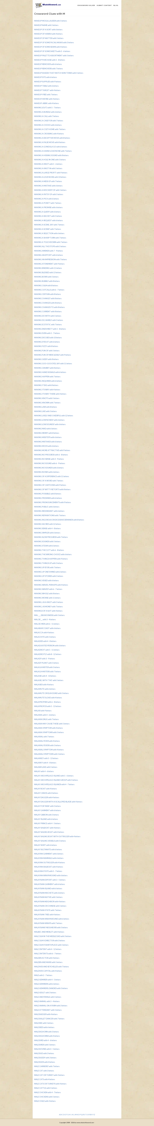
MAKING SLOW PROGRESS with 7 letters (51, 537)
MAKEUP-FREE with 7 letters (46, 94)
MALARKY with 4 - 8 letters (45, 763)
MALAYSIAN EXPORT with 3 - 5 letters (49, 880)
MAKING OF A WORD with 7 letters (48, 481)
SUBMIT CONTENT (104, 5)
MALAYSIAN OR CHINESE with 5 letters (50, 906)
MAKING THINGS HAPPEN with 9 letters (51, 559)
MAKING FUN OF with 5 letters (46, 350)
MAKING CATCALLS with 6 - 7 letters (49, 290)
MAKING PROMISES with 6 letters (48, 498)
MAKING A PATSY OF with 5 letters (48, 194)
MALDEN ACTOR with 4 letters (46, 958)
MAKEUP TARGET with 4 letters (47, 90)
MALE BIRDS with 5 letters (44, 1045)
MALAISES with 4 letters (44, 684)
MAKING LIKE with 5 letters (45, 411)
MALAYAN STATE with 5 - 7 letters (48, 871)
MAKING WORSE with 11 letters (47, 598)
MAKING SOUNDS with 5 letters (47, 541)
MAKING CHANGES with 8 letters (48, 303)
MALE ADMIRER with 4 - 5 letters (47, 980)
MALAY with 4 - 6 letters (44, 771)
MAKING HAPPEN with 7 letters (47, 376)
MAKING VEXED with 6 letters (46, 580)
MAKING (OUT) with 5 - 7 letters (47, 107)
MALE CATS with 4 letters (44, 1079)
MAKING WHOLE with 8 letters (47, 593)
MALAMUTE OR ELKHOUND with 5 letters (51, 693)
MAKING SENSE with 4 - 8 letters (47, 528)
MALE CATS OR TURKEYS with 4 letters (50, 1084)
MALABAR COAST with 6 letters (47, 628)
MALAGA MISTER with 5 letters (47, 667)
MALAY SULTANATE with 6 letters (48, 849)
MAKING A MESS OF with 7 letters (48, 181)
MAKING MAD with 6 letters (45, 428)
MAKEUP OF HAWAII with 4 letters (48, 34)
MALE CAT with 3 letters (44, 1071)
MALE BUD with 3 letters (44, 1053)
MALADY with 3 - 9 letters (44, 658)
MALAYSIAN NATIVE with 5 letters (48, 897)
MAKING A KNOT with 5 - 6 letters (48, 164)
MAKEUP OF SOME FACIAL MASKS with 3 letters (54, 42)
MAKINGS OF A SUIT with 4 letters (48, 611)
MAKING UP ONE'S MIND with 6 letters (50, 572)
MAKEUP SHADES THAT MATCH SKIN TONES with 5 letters (58, 73)
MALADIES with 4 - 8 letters (45, 641)
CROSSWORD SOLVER (86, 5)
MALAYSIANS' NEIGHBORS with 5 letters (51, 927)
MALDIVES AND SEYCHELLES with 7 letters (51, 966)
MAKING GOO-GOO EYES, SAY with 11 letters (53, 363)
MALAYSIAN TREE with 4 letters (47, 914)
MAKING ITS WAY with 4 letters (47, 389)
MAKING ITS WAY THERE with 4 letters (50, 394)
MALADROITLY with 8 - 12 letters (47, 654)
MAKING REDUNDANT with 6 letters (49, 511)
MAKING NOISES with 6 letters (46, 472)
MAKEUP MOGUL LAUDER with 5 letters (50, 21)
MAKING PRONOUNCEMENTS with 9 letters (52, 502)
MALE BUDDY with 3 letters (45, 1058)
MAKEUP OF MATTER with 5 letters (48, 38)
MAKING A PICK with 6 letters (46, 199)
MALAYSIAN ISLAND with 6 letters (48, 888)
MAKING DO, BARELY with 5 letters (48, 320)
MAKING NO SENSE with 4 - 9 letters (49, 459)
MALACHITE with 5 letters (45, 637)
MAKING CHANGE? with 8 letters (47, 298)
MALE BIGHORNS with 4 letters (47, 1036)
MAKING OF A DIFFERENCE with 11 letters (51, 476)
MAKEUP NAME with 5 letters (46, 25)
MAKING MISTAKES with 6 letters (48, 442)
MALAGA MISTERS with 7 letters (47, 671)
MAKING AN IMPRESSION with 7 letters (50, 259)
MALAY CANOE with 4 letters (46, 793)
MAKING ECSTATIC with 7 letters (48, 324)
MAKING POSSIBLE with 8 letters (47, 494)
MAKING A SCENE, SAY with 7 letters (49, 225)
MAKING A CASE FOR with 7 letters (48, 120)
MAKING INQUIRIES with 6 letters (48, 381)
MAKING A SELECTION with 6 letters (49, 233)
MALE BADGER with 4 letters (46, 1014)
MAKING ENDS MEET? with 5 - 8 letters (50, 329)
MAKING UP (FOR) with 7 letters (47, 567)
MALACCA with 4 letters (44, 632)
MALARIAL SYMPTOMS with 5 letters (49, 754)
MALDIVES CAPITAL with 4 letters (48, 971)
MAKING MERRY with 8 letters (46, 433)
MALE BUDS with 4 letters (44, 1062)
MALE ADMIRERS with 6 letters (46, 984)
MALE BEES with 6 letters (44, 1027)
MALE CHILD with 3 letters (45, 1101)
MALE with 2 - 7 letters (43, 975)
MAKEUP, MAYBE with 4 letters (46, 99)
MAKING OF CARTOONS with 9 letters (50, 485)
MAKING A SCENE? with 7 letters (47, 229)
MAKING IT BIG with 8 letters (46, 385)
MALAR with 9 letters (42, 711)
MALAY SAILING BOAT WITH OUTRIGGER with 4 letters (57, 836)
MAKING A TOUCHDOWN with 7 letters (50, 242)
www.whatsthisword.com (85, 1122)
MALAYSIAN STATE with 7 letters (47, 910)
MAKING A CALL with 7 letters (46, 116)
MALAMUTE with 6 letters (44, 689)
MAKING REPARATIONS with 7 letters (50, 515)
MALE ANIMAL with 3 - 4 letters (47, 1001)
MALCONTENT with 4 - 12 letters (47, 949)
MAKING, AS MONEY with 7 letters (48, 606)
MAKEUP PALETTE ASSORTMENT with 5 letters (54, 55)
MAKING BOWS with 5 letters (46, 277)
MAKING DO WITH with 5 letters (47, 316)
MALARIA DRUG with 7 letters (46, 719)
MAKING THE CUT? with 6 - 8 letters (49, 550)
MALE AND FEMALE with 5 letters (47, 997)
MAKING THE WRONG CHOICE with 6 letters (53, 554)
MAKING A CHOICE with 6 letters (48, 125)
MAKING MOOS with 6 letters (46, 446)
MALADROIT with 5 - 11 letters (46, 650)
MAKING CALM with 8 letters (46, 285)
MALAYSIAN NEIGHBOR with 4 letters (49, 901)
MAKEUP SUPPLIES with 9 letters (47, 81)
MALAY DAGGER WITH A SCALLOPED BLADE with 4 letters (58, 802)
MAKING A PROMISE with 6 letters (48, 207)
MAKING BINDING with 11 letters (48, 268)
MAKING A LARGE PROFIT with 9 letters (50, 173)
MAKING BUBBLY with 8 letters (47, 281)
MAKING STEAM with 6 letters (46, 546)
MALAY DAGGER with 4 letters (46, 797)
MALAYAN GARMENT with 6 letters (48, 854)
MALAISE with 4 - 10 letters (45, 676)
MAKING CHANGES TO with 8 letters (49, 307)
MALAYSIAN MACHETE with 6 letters (49, 893)
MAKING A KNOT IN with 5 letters (48, 168)
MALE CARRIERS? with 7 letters (47, 1066)
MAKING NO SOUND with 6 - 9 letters (49, 463)
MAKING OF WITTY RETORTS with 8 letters (52, 489)
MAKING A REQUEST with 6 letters (48, 220)
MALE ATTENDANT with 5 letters (48, 1010)
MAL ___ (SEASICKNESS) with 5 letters (49, 615)
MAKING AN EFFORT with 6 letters (48, 255)
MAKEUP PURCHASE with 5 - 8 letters (49, 60)
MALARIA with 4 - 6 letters (45, 715)
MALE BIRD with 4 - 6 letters (45, 1040)
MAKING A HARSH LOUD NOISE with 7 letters (53, 151)
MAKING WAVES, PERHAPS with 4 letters (51, 585)
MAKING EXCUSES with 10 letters (48, 337)
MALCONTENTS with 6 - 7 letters (47, 953)
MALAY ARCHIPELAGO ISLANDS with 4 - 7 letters (54, 784)
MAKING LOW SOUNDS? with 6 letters (50, 424)
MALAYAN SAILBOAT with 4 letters (48, 867)
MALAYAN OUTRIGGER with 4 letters (49, 862)
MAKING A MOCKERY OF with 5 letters (50, 190)
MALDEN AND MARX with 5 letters (48, 962)
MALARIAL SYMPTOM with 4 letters (49, 750)
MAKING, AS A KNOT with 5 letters (48, 602)
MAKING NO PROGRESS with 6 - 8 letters (51, 455)
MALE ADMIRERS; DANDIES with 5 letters (51, 988)
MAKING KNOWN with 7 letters (47, 403)
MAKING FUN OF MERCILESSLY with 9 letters (52, 355)
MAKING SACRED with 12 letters (47, 524)
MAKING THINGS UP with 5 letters (48, 563)
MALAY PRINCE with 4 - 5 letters (47, 823)
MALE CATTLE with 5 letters (45, 1088)
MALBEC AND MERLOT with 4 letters (49, 932)
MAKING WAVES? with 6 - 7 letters (48, 589)
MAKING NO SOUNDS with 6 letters (49, 468)
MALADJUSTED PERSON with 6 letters (50, 645)
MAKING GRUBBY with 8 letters (47, 368)
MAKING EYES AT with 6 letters (47, 342)
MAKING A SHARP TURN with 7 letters (50, 238)
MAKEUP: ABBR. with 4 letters (46, 103)
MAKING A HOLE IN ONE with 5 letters (50, 159)
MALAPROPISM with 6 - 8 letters (47, 702)
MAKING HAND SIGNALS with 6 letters (50, 372)
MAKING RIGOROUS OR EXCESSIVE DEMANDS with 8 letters (59, 520)
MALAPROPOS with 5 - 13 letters (47, 706)
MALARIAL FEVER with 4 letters (47, 741)
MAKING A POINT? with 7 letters (47, 203)
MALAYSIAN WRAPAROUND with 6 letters (51, 919)
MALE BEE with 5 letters (43, 1023)
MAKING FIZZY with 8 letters (46, 346)
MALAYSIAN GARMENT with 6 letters (49, 884)
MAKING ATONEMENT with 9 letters (49, 264)
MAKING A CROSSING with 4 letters (49, 134)
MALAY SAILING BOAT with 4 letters (49, 832)
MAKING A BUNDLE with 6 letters (48, 112)
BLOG (115, 5)
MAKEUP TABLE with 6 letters (46, 86)
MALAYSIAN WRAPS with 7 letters (48, 923)
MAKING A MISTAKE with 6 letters (48, 186)
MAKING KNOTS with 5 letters (46, 398)
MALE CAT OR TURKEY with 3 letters (49, 1075)
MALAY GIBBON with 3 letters (46, 815)
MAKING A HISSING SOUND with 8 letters (51, 155)
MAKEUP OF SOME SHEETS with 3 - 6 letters (52, 51)
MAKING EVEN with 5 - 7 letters (47, 333)
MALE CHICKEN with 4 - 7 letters (47, 1092)
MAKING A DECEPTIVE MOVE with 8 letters (52, 138)
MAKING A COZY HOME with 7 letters (49, 129)
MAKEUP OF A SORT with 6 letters (48, 29)
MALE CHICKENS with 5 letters (46, 1097)
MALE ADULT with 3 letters (45, 992)
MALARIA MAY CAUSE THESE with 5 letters (52, 724)
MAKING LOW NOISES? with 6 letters (49, 420)
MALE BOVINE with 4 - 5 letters (46, 1049)
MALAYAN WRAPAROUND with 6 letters (50, 875)
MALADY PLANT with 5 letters (46, 663)
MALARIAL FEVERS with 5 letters (47, 745)
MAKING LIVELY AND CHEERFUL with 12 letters (53, 415)
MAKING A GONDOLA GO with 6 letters (50, 147)
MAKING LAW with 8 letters (45, 407)
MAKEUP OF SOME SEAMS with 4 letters (50, 47)
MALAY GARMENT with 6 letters (47, 810)
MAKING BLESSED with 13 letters (47, 272)
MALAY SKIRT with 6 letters (45, 845)
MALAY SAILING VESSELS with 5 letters (50, 841)
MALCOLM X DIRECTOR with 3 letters (49, 940)
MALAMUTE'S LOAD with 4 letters (48, 697)
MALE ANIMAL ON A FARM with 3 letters (50, 1005)
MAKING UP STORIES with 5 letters (48, 576)
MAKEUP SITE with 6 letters (45, 77)
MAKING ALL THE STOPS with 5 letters (50, 246)
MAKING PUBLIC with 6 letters (46, 507)
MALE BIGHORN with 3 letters (46, 1032)
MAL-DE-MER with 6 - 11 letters (46, 624)
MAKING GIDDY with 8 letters (46, 359)
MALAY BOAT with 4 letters (45, 789)
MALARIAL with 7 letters (44, 736)
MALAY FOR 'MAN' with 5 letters (47, 806)
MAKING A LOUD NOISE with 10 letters (50, 177)
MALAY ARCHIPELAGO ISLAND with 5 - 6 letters (53, 776)
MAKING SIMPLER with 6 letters (47, 533)
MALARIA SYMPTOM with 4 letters (48, 728)
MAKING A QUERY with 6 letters (47, 212)
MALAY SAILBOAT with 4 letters (47, 828)
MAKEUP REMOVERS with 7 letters (48, 68)
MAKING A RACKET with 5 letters (48, 216)
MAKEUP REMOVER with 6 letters (48, 64)
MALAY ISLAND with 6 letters (46, 819)
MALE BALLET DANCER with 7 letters (49, 1019)
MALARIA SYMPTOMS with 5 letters (49, 732)
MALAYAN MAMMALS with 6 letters (48, 858)
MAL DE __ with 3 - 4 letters (45, 619)
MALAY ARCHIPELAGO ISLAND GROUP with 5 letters (56, 780)
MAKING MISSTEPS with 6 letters (47, 437)
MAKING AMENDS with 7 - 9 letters (48, 251)
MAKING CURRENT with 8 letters (48, 311)
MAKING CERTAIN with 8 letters (47, 294)
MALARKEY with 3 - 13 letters (46, 758)
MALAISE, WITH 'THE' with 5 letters (48, 680)
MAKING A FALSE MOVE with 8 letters (49, 142)
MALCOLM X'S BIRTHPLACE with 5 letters (51, 945)
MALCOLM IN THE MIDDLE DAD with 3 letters (52, 936)
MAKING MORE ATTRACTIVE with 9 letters (52, 450)
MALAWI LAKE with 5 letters (45, 767)
